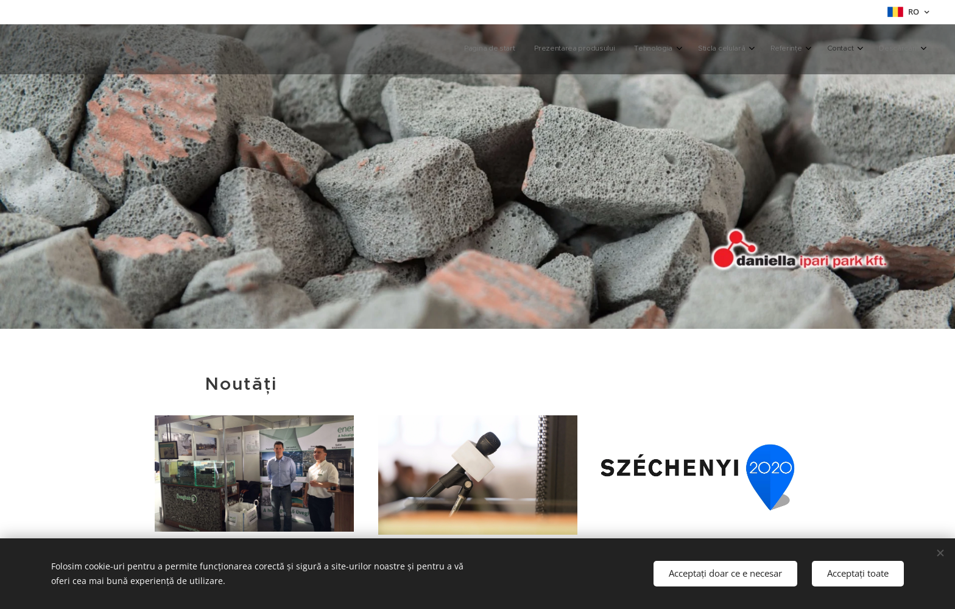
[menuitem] (778, 49)
